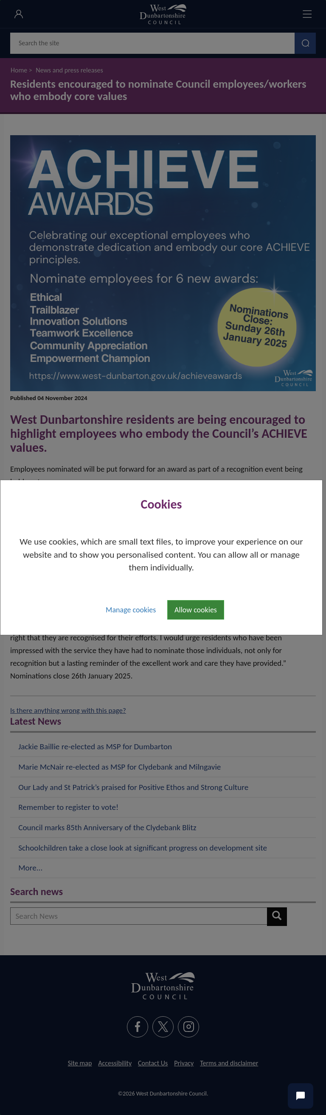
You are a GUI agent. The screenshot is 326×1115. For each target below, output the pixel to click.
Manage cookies (131, 610)
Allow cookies (195, 610)
